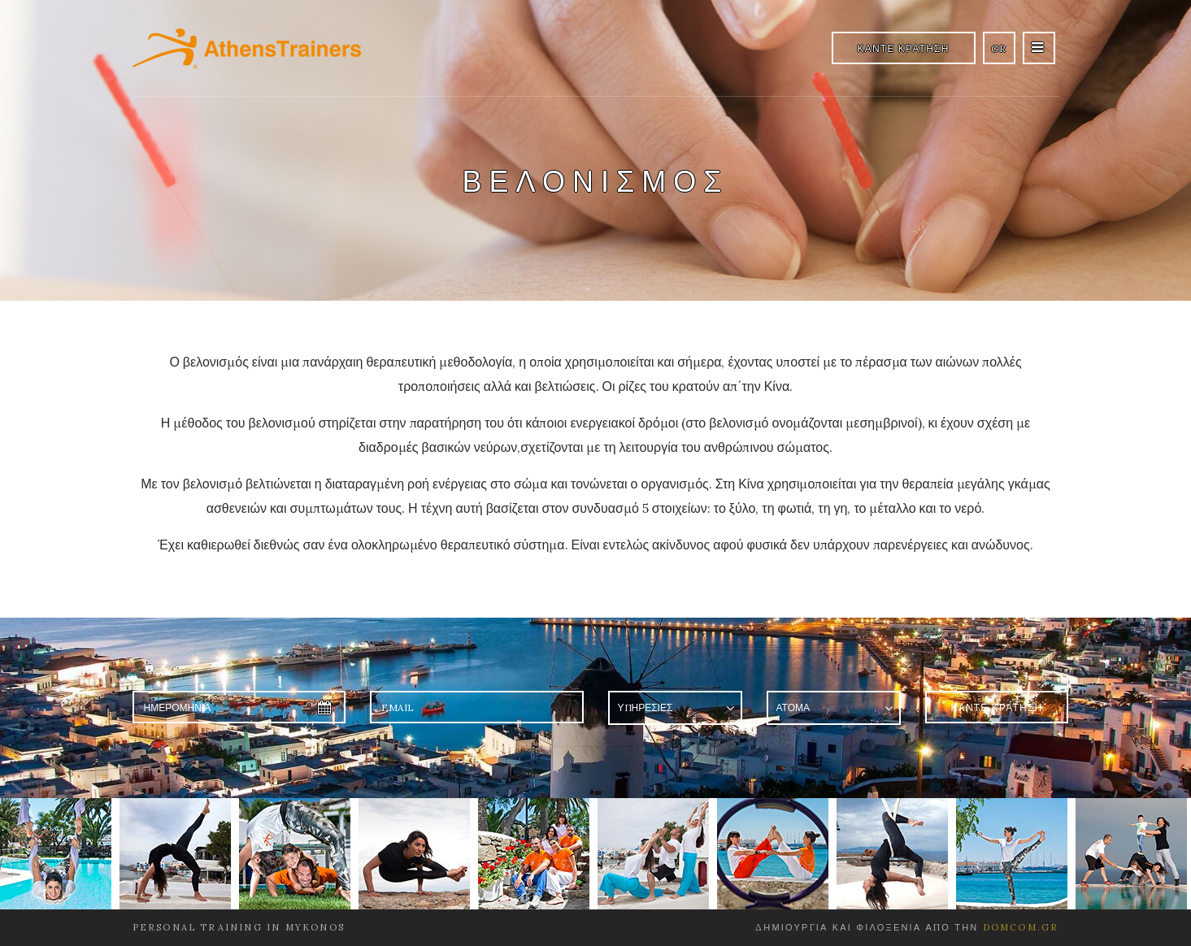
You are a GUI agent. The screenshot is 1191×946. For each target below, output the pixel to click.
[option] (60, 853)
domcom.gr (1021, 927)
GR (998, 48)
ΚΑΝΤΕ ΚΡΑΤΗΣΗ (904, 48)
